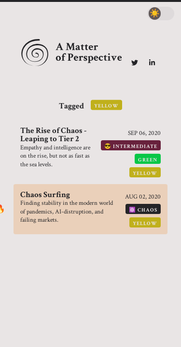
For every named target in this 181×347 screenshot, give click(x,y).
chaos (147, 210)
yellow (145, 173)
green (147, 159)
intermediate (135, 146)
